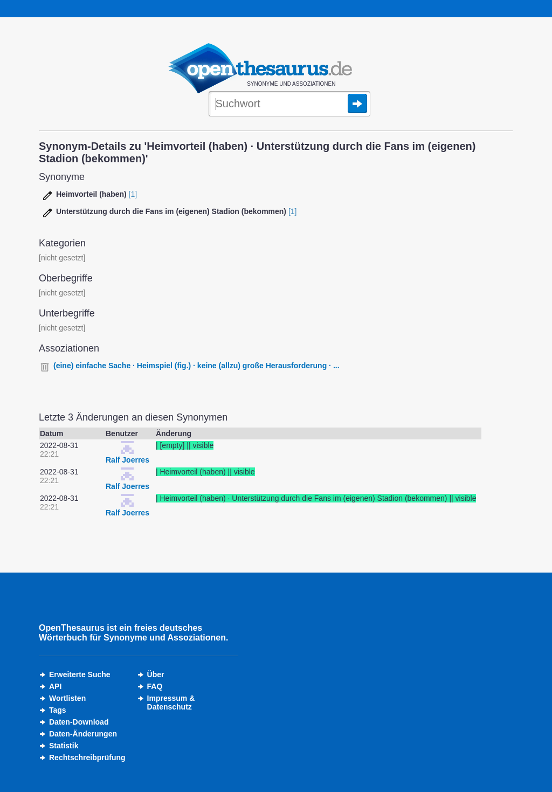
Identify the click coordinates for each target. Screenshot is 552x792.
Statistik (63, 745)
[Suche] (289, 104)
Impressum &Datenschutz (171, 702)
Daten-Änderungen (83, 733)
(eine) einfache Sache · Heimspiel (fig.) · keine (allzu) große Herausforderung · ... (196, 365)
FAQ (155, 686)
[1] (133, 194)
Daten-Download (78, 722)
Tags (57, 710)
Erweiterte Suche (80, 674)
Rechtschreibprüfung (87, 757)
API (55, 686)
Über (155, 674)
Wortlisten (67, 698)
